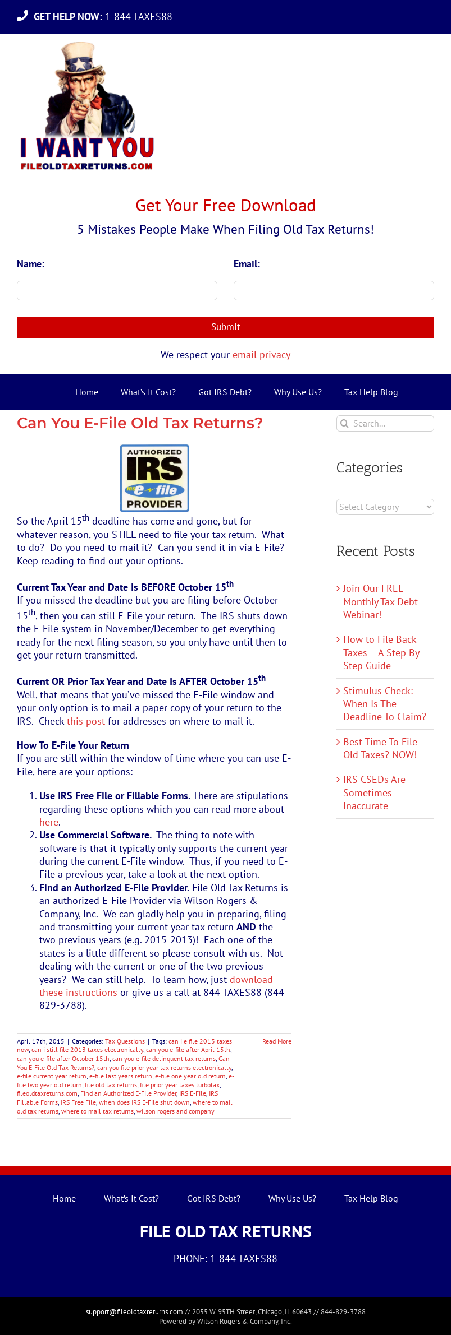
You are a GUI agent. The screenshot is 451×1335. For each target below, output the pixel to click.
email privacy (261, 354)
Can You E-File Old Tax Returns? (140, 423)
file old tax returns (111, 1085)
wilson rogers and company (175, 1111)
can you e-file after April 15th (188, 1049)
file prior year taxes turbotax (180, 1085)
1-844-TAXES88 (106, 16)
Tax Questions (125, 1041)
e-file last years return (120, 1076)
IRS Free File (78, 1102)
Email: (247, 263)
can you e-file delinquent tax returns (164, 1058)
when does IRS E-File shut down (144, 1102)
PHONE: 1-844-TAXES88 (225, 1258)
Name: (30, 263)
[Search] (344, 423)
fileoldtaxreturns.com (47, 1093)
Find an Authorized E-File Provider (128, 1093)
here (48, 821)
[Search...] (385, 423)
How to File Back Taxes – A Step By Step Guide (381, 652)
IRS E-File (192, 1093)
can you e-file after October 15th (63, 1058)
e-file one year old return (190, 1076)
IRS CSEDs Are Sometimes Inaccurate (374, 792)
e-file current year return (51, 1076)
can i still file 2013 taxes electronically (87, 1049)
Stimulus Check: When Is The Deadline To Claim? (384, 704)
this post (86, 721)
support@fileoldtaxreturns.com (134, 1312)
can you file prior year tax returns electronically (164, 1067)
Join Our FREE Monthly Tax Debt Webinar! (380, 601)
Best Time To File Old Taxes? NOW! (380, 748)
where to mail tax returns (97, 1111)
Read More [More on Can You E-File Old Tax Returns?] (276, 1041)
